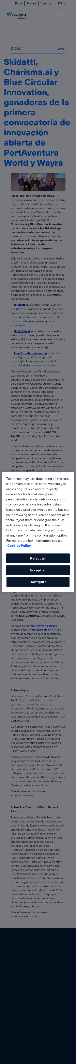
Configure (37, 582)
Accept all (38, 570)
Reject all (38, 558)
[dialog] (38, 532)
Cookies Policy (19, 546)
